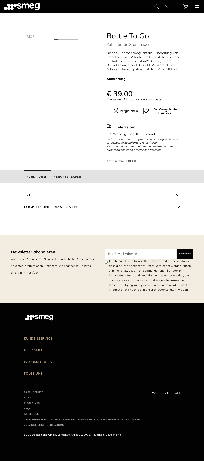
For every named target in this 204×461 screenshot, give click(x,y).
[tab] (37, 176)
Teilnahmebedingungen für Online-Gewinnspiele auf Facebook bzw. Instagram (82, 419)
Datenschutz (33, 392)
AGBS (27, 397)
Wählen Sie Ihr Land (165, 393)
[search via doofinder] (156, 6)
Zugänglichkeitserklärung (44, 424)
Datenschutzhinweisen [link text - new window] (173, 289)
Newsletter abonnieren (33, 252)
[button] (30, 35)
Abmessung (116, 79)
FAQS (27, 408)
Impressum (31, 413)
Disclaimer (32, 403)
